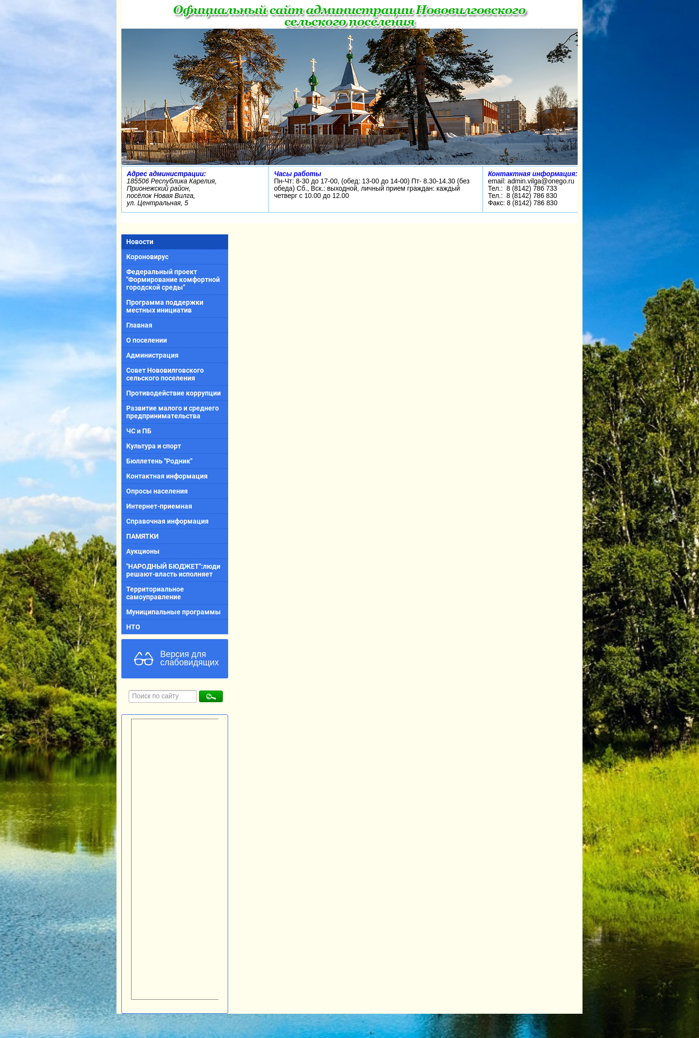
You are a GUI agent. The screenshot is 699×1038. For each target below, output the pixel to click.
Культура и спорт (153, 446)
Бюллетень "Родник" (159, 461)
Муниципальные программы (173, 612)
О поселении (146, 340)
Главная (139, 325)
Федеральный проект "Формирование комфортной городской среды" (173, 279)
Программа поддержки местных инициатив (164, 306)
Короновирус (147, 257)
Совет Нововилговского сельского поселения (165, 374)
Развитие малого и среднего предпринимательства (172, 412)
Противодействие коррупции (173, 393)
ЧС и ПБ (138, 431)
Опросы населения (157, 491)
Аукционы (143, 551)
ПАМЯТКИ (142, 536)
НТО (133, 627)
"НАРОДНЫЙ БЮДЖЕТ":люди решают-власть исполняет (173, 570)
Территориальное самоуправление (155, 593)
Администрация (152, 355)
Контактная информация (167, 476)
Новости (139, 242)
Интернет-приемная (159, 506)
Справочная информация (167, 521)
